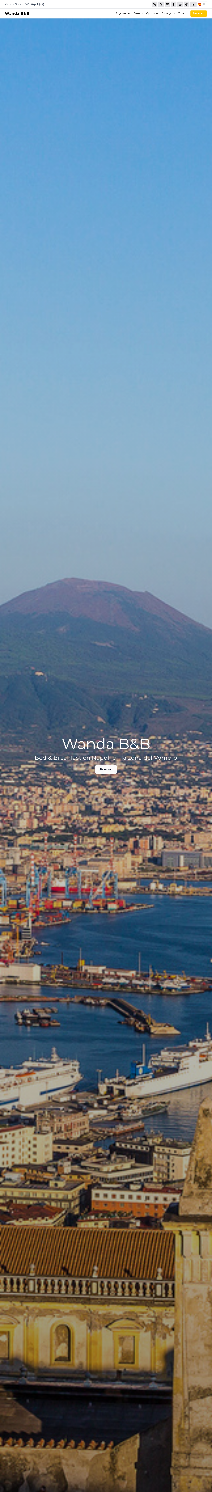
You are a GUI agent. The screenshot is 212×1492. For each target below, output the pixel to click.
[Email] (167, 4)
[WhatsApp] (161, 4)
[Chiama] (154, 4)
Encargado (168, 13)
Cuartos (138, 13)
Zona (181, 13)
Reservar (199, 13)
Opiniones (152, 13)
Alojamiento (123, 13)
